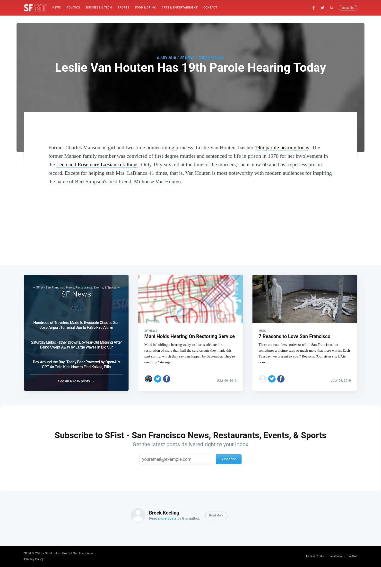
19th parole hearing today (282, 147)
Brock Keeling (211, 58)
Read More (216, 515)
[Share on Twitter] (158, 379)
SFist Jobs (52, 553)
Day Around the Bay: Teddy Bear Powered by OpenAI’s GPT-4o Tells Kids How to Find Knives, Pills (76, 364)
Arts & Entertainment (180, 7)
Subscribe (347, 7)
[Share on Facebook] (167, 379)
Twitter (352, 556)
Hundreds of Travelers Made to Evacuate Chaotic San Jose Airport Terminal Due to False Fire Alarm (76, 325)
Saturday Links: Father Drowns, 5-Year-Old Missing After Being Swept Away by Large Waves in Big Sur (76, 344)
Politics (73, 7)
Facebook (335, 556)
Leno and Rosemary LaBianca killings (97, 164)
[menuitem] (57, 7)
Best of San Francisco (77, 553)
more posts (167, 518)
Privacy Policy (33, 559)
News (56, 7)
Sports (123, 7)
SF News (187, 58)
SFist (27, 553)
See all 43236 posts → (76, 381)
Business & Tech (99, 7)
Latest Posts (315, 556)
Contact (210, 7)
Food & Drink (145, 7)
